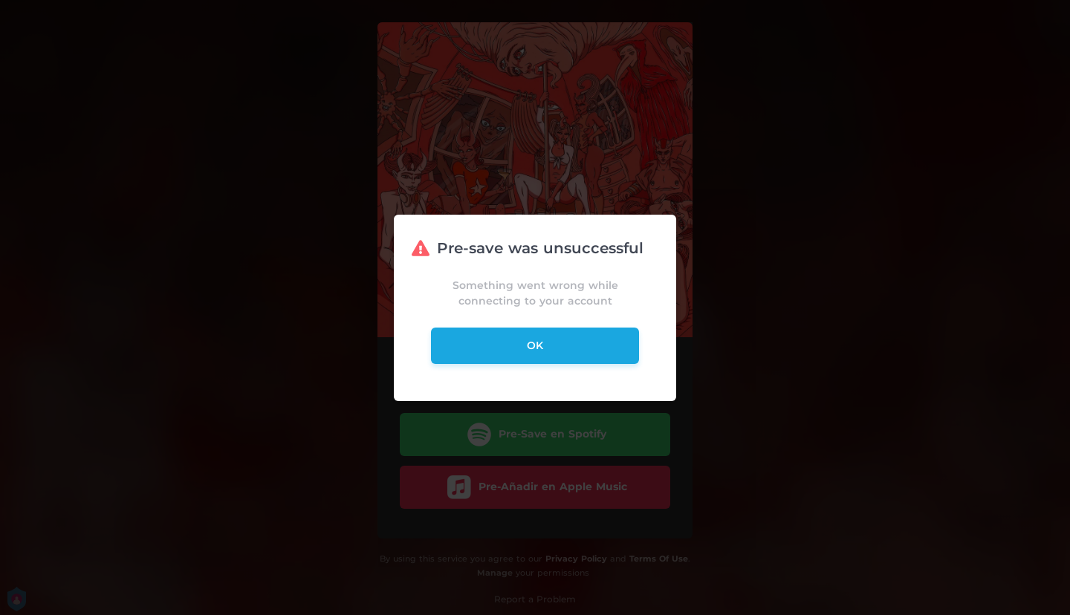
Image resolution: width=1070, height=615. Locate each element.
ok (535, 345)
